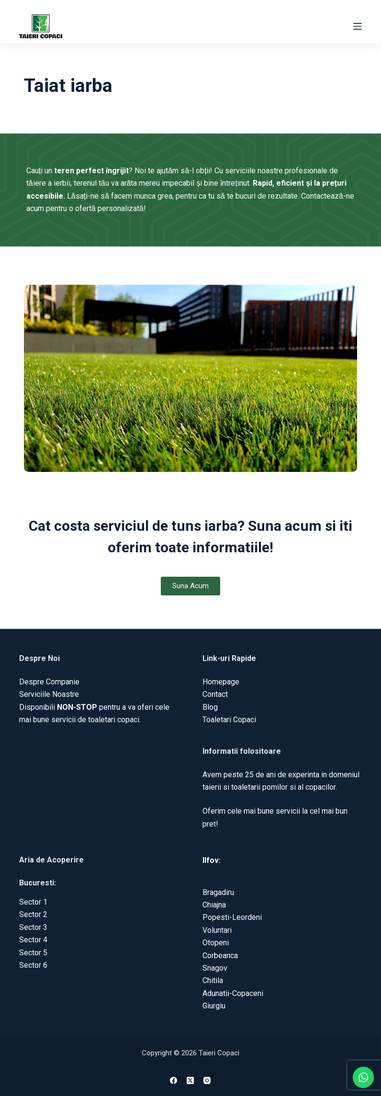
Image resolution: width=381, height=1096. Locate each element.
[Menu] (357, 26)
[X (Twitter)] (190, 1080)
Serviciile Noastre (49, 694)
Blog (210, 707)
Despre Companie (49, 681)
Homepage (220, 681)
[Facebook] (173, 1080)
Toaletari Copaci (229, 719)
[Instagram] (207, 1080)
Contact (215, 694)
